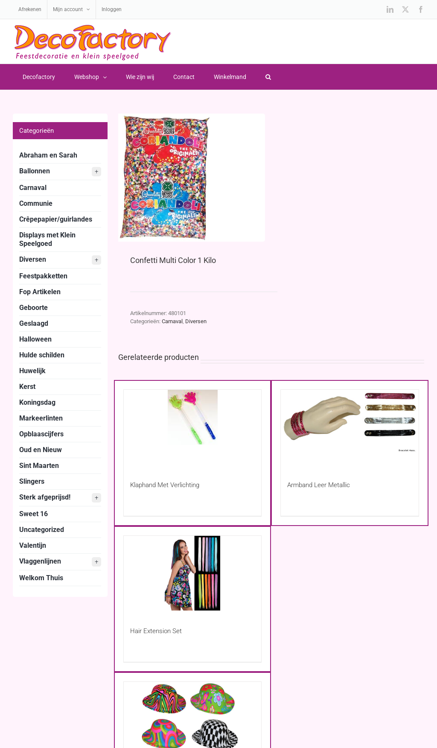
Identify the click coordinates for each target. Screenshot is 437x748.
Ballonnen (60, 171)
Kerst (27, 387)
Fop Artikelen (40, 292)
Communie (35, 203)
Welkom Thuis (41, 578)
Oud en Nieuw (40, 450)
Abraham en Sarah (48, 155)
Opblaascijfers (41, 434)
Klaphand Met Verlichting (164, 485)
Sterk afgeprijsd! (60, 498)
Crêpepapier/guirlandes (55, 219)
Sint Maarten (39, 466)
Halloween (35, 339)
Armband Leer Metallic (318, 485)
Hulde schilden (41, 355)
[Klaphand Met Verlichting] (193, 427)
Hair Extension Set (156, 631)
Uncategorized (41, 530)
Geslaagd (33, 323)
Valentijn (32, 545)
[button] (268, 77)
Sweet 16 (33, 514)
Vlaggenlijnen (60, 562)
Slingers (31, 481)
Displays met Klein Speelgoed (47, 239)
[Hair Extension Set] (193, 573)
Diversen (196, 321)
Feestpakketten (43, 276)
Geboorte (33, 308)
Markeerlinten (41, 418)
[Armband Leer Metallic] (350, 427)
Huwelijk (32, 371)
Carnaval (172, 321)
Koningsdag (37, 402)
